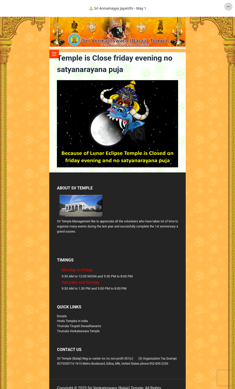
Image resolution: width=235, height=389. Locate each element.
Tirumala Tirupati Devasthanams (79, 326)
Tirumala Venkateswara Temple (78, 331)
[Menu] (54, 54)
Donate (62, 316)
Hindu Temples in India (72, 321)
